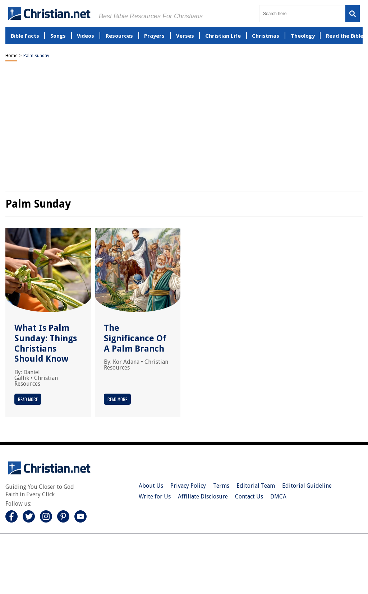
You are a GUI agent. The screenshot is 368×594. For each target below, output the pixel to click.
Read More (28, 399)
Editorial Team (255, 485)
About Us (151, 485)
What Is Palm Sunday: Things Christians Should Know (45, 343)
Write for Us (155, 496)
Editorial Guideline (307, 485)
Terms (221, 485)
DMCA (278, 496)
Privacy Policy (188, 485)
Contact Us (249, 496)
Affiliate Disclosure (203, 496)
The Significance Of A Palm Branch (135, 338)
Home (11, 55)
